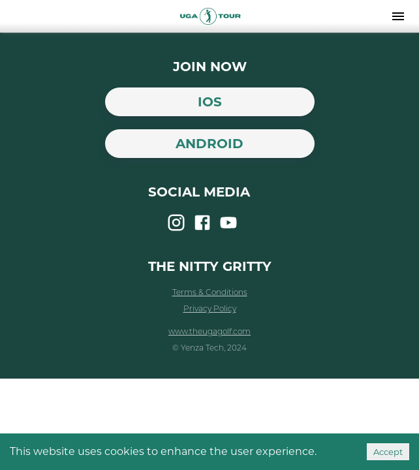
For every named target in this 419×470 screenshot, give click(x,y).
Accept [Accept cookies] (388, 451)
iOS (210, 102)
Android (209, 143)
